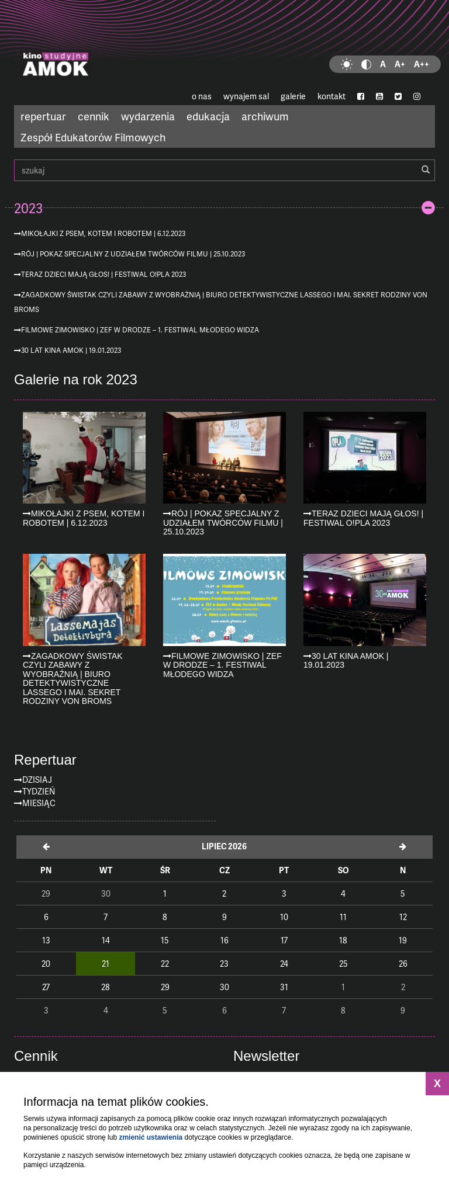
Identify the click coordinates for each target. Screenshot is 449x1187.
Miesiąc (39, 802)
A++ (421, 64)
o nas (202, 96)
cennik (93, 116)
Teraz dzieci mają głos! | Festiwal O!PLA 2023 (103, 274)
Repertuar (45, 760)
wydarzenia (148, 116)
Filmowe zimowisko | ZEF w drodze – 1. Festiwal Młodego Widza (140, 330)
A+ (400, 64)
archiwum (265, 116)
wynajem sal (246, 96)
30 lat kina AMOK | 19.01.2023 (71, 350)
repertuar (43, 116)
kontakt (331, 96)
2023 (28, 208)
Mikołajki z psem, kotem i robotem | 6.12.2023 (103, 233)
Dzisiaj (37, 779)
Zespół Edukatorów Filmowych (92, 137)
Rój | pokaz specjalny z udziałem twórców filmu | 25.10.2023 (133, 254)
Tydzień (38, 791)
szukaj (224, 170)
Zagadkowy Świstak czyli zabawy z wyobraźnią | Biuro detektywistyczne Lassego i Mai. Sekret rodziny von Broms (220, 302)
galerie (293, 96)
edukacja (208, 116)
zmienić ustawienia (150, 1137)
